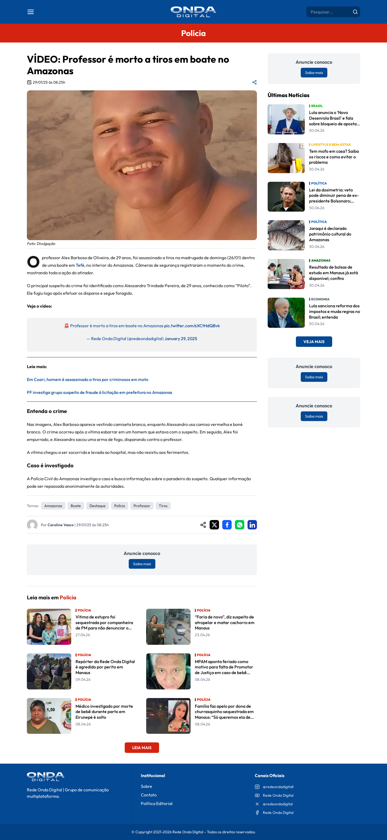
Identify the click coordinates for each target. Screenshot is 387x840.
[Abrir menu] (30, 12)
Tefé (80, 265)
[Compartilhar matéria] (254, 82)
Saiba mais (142, 563)
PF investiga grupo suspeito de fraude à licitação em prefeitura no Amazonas (99, 392)
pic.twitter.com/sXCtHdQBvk (192, 325)
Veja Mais (314, 341)
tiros (163, 505)
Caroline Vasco (61, 524)
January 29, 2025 (180, 338)
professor (142, 505)
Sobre (146, 786)
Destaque (97, 505)
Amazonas (53, 505)
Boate (76, 505)
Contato (149, 795)
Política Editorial (157, 803)
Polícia (119, 505)
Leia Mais (142, 747)
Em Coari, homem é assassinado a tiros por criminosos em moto (87, 379)
